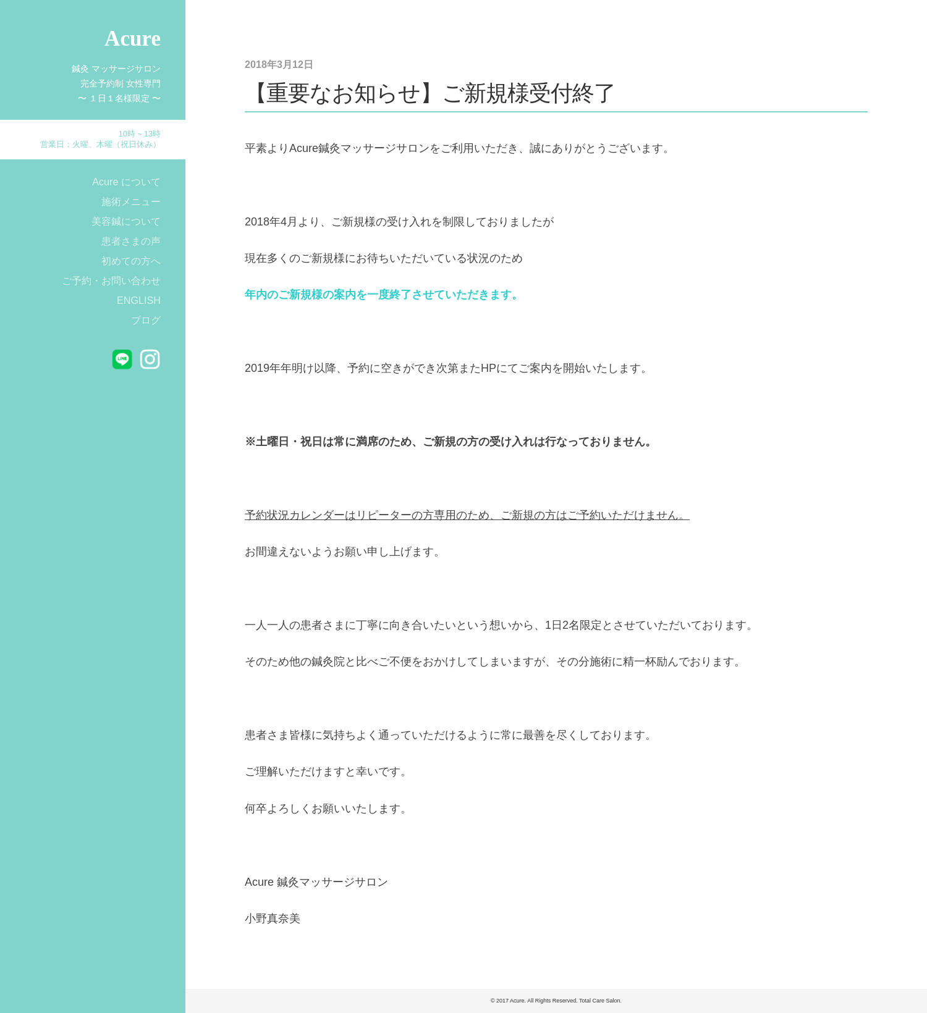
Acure (132, 39)
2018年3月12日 (279, 64)
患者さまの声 (131, 241)
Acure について (126, 181)
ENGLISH (139, 300)
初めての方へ (131, 260)
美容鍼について (126, 221)
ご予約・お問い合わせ (111, 280)
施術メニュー (131, 201)
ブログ (146, 320)
